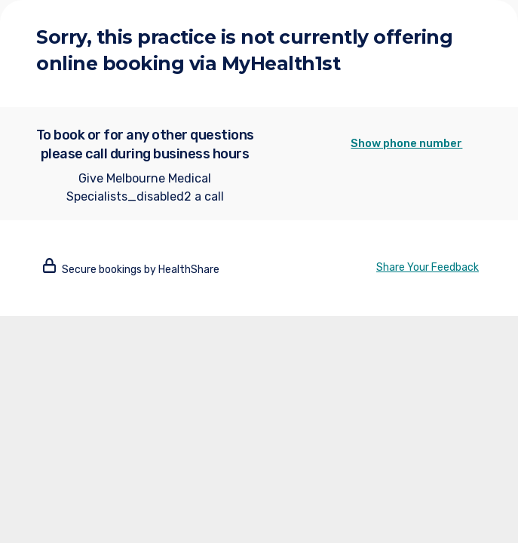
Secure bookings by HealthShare (131, 269)
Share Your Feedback (427, 267)
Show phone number (406, 143)
